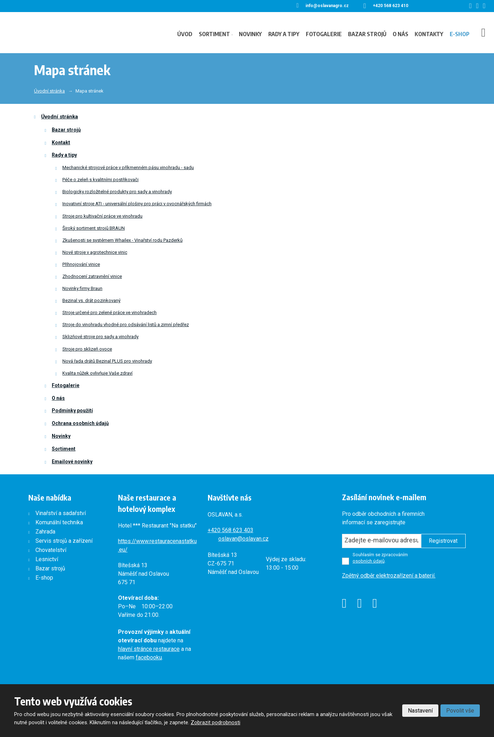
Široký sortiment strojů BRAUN (93, 228)
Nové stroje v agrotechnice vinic (94, 252)
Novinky (250, 34)
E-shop (460, 34)
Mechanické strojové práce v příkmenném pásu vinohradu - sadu (128, 167)
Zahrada (45, 531)
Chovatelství (50, 550)
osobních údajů (368, 561)
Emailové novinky (72, 461)
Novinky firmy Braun (82, 288)
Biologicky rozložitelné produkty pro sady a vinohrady (117, 191)
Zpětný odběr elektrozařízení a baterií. (389, 575)
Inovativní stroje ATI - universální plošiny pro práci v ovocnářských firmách (137, 203)
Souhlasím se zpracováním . (380, 558)
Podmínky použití (72, 410)
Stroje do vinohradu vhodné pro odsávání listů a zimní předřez (125, 324)
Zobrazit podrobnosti (215, 722)
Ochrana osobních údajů (80, 423)
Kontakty (429, 34)
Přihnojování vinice (81, 264)
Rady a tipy (283, 34)
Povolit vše (460, 710)
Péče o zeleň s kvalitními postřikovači (100, 179)
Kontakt (61, 142)
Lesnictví (46, 559)
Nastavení (420, 710)
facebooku (149, 657)
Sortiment (214, 34)
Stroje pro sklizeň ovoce (87, 349)
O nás (400, 34)
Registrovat (443, 540)
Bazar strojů (367, 34)
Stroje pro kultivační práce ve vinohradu (102, 216)
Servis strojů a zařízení (63, 540)
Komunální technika (59, 522)
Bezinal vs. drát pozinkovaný (91, 300)
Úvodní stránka (59, 116)
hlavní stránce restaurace (149, 649)
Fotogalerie (324, 34)
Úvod (184, 34)
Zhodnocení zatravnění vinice (92, 276)
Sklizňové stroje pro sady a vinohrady (100, 336)
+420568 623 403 (230, 530)
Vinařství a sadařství (60, 513)
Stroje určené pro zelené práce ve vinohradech (109, 312)
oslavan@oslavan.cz (243, 538)
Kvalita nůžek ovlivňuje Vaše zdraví (97, 373)
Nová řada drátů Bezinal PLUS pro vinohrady (107, 361)
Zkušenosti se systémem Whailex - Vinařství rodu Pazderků (122, 240)
